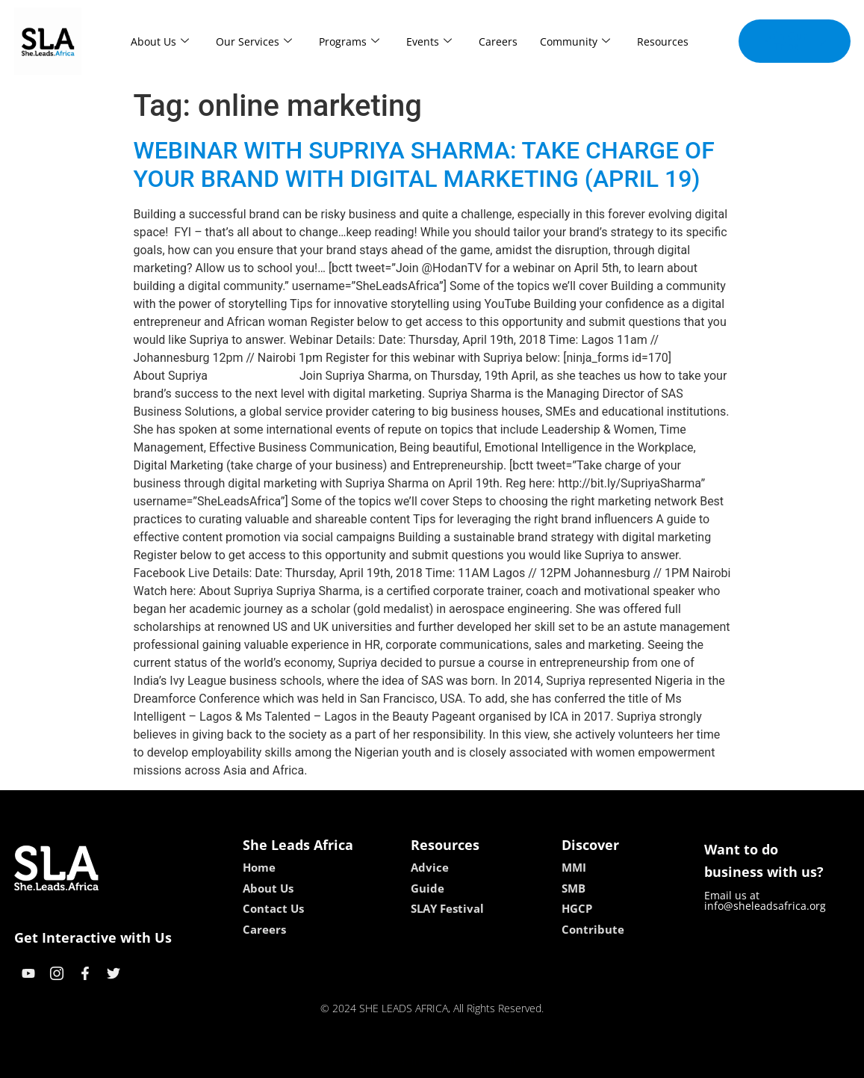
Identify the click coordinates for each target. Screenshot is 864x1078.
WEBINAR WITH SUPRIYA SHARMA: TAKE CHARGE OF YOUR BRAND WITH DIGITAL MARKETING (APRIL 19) (424, 164)
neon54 (528, 1061)
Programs (349, 41)
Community (575, 41)
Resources (663, 41)
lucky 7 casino (468, 1061)
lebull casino (394, 1061)
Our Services (254, 41)
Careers (498, 41)
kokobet (336, 1061)
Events (429, 41)
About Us (160, 41)
